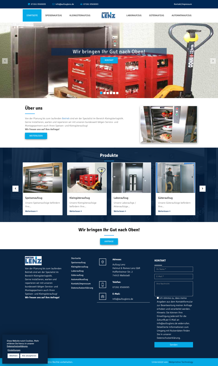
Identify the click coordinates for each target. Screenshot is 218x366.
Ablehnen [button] (13, 356)
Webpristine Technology (181, 362)
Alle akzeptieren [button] (29, 356)
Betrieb (65, 118)
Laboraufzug (134, 15)
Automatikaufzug (182, 15)
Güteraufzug (156, 15)
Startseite (32, 15)
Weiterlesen (36, 135)
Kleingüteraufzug (79, 15)
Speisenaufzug (53, 15)
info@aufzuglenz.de (167, 323)
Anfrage (109, 241)
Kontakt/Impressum (183, 4)
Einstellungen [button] (14, 350)
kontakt (109, 60)
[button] (5, 61)
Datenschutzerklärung (82, 287)
